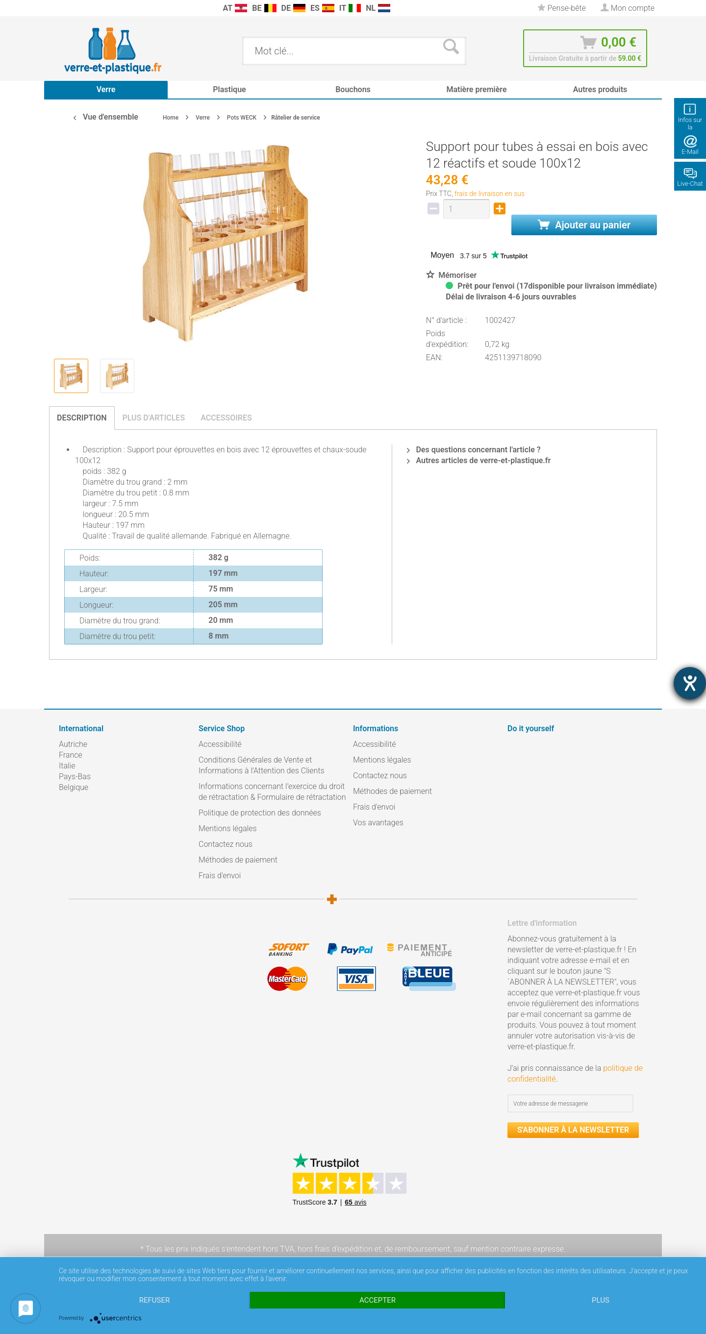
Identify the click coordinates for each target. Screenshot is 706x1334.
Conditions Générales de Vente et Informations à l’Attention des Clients (262, 765)
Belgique (73, 787)
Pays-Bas (75, 776)
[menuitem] (63, 8)
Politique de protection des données (260, 812)
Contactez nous (225, 844)
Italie (67, 765)
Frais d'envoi (220, 875)
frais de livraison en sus (489, 194)
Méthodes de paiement (238, 860)
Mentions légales (228, 828)
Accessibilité (220, 744)
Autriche (73, 744)
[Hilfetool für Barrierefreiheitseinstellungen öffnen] (690, 683)
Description (82, 417)
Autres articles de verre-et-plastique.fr (479, 460)
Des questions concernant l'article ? (473, 449)
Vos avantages (378, 822)
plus (600, 1300)
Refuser (154, 1300)
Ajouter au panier (584, 225)
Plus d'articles (154, 417)
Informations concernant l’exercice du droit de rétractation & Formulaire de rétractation (272, 792)
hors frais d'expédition (335, 1249)
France (70, 755)
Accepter (377, 1300)
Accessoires (226, 417)
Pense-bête (561, 8)
